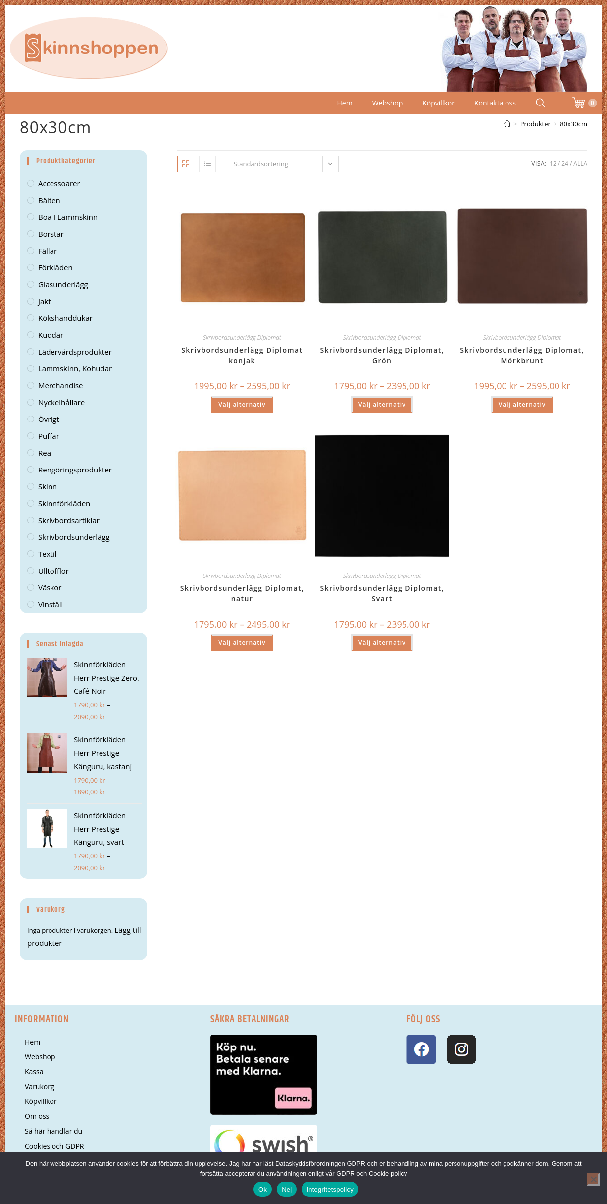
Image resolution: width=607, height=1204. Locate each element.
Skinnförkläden (64, 503)
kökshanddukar (65, 318)
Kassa (34, 1071)
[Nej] (593, 1179)
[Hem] (507, 123)
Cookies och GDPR (54, 1146)
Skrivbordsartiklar (69, 520)
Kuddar (50, 335)
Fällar (47, 251)
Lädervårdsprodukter (75, 352)
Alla (580, 163)
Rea (44, 453)
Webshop (387, 102)
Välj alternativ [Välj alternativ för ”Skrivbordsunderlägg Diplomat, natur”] (241, 642)
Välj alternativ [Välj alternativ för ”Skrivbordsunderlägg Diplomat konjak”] (241, 404)
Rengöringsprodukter (75, 469)
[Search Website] (540, 102)
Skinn (47, 486)
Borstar (51, 234)
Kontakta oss (495, 102)
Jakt (44, 301)
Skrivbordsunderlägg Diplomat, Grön (382, 355)
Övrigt (48, 419)
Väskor (49, 587)
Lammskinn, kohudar (75, 368)
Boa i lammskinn (68, 217)
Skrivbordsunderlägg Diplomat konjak (242, 355)
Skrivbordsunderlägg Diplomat (242, 337)
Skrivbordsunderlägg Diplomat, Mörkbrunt (522, 355)
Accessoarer (59, 183)
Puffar (48, 436)
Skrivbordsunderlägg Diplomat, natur (242, 593)
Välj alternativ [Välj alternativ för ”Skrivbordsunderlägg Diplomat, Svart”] (381, 642)
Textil (47, 554)
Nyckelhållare (61, 402)
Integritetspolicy (330, 1189)
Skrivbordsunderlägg (74, 537)
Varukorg (39, 1086)
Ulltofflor (53, 571)
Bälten (49, 200)
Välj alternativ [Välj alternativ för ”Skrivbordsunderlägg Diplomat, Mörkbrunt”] (522, 404)
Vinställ (50, 604)
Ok (262, 1189)
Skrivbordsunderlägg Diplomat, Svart (382, 593)
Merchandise (60, 385)
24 (564, 163)
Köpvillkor (438, 102)
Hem (345, 102)
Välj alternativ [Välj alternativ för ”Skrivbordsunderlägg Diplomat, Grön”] (381, 404)
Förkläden (55, 267)
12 (553, 163)
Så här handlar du (53, 1131)
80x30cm (573, 123)
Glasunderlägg (63, 284)
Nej (287, 1189)
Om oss (37, 1116)
